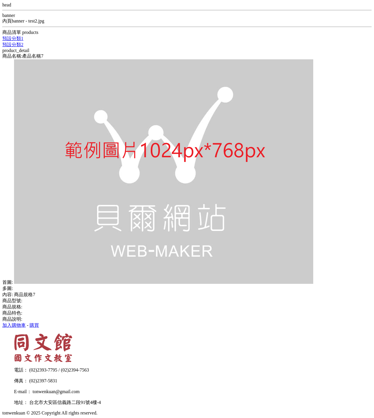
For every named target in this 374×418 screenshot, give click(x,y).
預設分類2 (12, 44)
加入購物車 (14, 325)
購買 (34, 325)
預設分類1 (12, 38)
